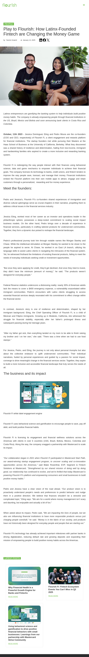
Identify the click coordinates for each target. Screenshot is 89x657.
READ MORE (13, 597)
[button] (84, 5)
